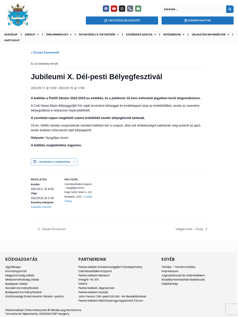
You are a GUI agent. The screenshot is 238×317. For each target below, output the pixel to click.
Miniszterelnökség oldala (22, 280)
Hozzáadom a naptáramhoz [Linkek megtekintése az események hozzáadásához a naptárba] (54, 161)
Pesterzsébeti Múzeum (94, 275)
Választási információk (210, 35)
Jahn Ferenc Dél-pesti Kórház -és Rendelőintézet (112, 296)
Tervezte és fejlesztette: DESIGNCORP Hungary (37, 314)
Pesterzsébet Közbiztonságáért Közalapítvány (110, 267)
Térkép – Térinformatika (178, 267)
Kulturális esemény (41, 207)
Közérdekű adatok (141, 35)
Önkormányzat (59, 35)
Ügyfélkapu (13, 267)
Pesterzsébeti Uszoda (93, 292)
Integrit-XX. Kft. (88, 280)
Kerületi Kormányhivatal (21, 288)
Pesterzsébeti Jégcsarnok (96, 288)
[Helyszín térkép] (116, 195)
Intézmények (173, 35)
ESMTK (82, 284)
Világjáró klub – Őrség (190, 229)
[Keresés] (230, 9)
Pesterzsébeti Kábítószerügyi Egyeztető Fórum (110, 301)
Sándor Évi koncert (53, 229)
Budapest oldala (16, 284)
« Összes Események (45, 52)
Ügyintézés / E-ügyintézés (99, 35)
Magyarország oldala (19, 275)
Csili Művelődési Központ (95, 271)
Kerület (32, 35)
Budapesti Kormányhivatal (23, 292)
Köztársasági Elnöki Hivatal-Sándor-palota (34, 296)
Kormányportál (15, 271)
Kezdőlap (10, 34)
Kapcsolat (12, 40)
